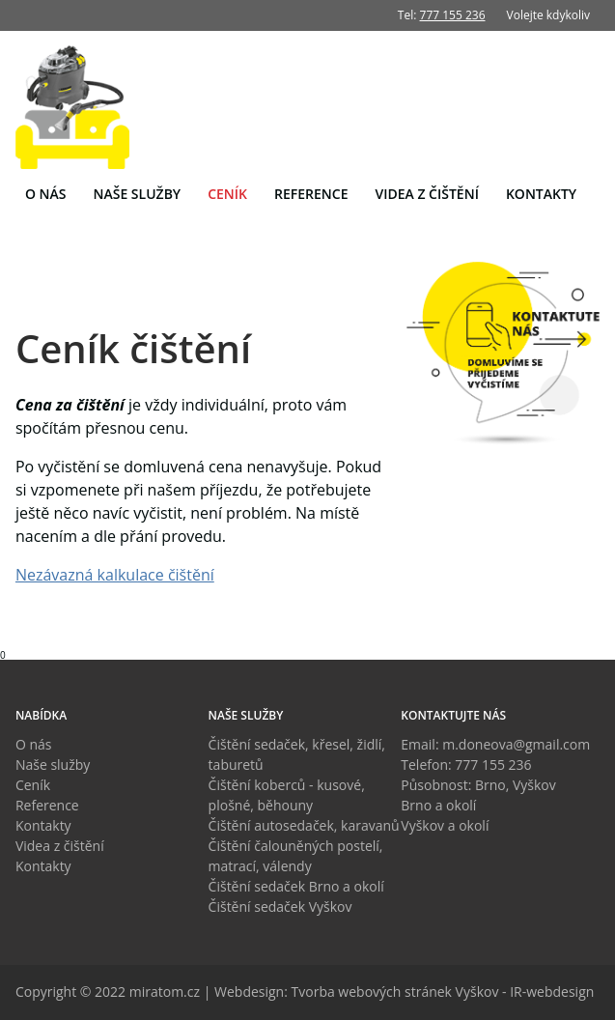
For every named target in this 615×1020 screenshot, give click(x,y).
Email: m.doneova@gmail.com (495, 744)
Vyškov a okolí (445, 825)
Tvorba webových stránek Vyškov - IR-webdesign (443, 991)
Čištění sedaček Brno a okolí (296, 886)
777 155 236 (453, 15)
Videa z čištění (426, 193)
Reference (311, 193)
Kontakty (541, 193)
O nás (46, 193)
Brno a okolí (438, 805)
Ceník (227, 193)
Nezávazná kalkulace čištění (114, 574)
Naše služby (138, 193)
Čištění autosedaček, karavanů (304, 825)
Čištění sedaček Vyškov (280, 906)
